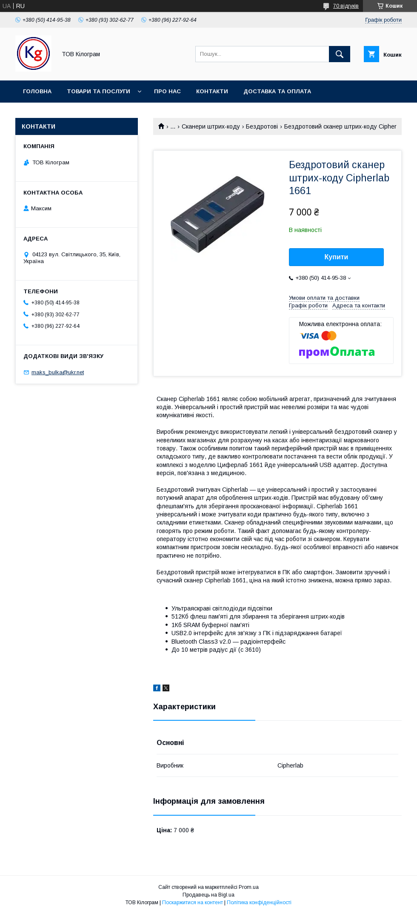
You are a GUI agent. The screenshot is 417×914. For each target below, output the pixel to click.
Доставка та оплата (277, 91)
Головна (37, 91)
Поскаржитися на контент (192, 902)
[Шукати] (339, 54)
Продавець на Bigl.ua (208, 895)
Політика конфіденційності (259, 902)
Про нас (167, 91)
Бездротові (262, 126)
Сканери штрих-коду (211, 126)
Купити (336, 257)
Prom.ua (249, 887)
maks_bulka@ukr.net (57, 372)
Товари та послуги (98, 91)
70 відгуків (346, 6)
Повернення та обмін (59, 113)
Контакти (212, 91)
